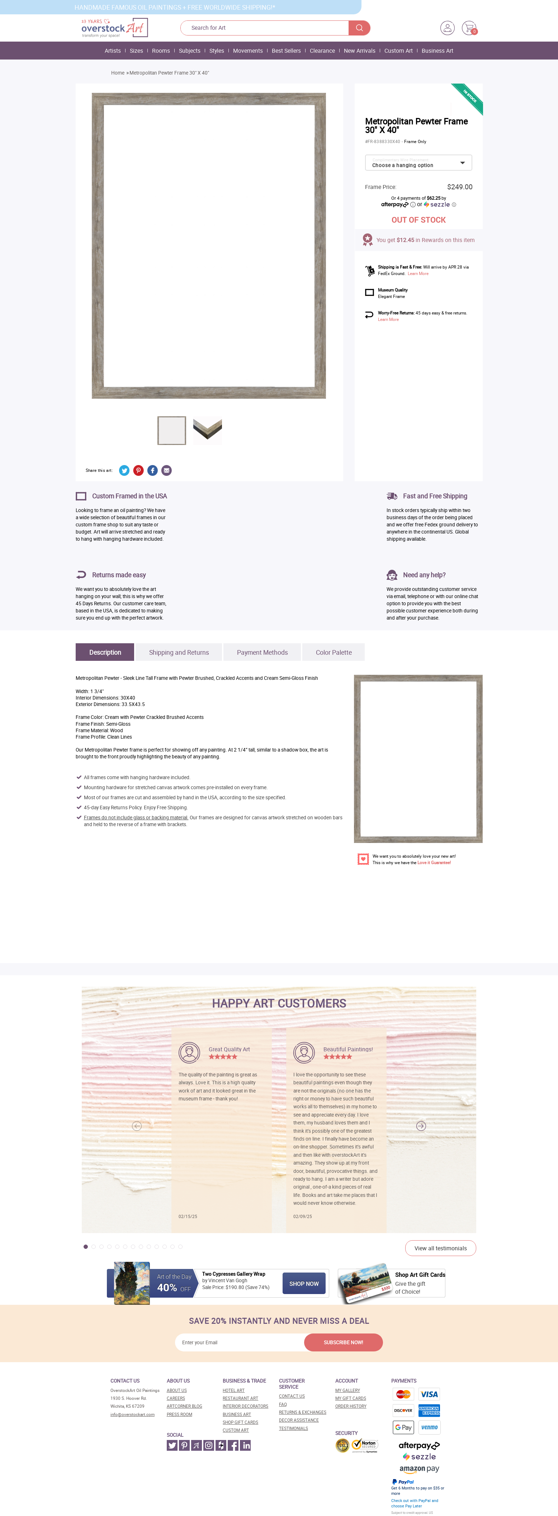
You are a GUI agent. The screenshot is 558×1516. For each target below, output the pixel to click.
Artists (113, 51)
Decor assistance (299, 1420)
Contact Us (292, 1396)
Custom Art (398, 51)
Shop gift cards (240, 1422)
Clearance (322, 51)
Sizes (136, 51)
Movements (248, 51)
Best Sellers (286, 51)
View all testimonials (441, 1248)
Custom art (236, 1430)
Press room (179, 1414)
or (436, 204)
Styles (216, 51)
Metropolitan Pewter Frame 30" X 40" (169, 73)
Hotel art (234, 1390)
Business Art (437, 51)
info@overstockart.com (132, 1414)
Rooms (161, 51)
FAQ (283, 1404)
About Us (177, 1390)
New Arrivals (359, 51)
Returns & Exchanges (302, 1412)
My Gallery (347, 1390)
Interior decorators (245, 1406)
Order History (351, 1406)
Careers (176, 1398)
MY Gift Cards (350, 1398)
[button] (421, 1126)
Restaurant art (240, 1398)
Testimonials (293, 1428)
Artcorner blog (184, 1406)
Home (117, 73)
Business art (237, 1414)
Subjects (189, 51)
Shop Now (304, 1284)
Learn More (418, 273)
